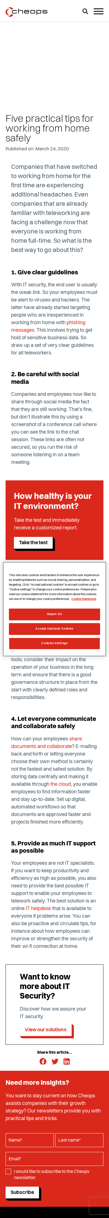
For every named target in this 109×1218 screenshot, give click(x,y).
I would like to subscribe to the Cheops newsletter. (51, 1175)
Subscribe (22, 1192)
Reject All (54, 614)
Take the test (33, 542)
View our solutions (46, 1029)
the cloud (60, 784)
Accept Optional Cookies (54, 628)
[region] (54, 609)
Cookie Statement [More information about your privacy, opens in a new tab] (83, 599)
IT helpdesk (38, 908)
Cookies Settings (54, 643)
